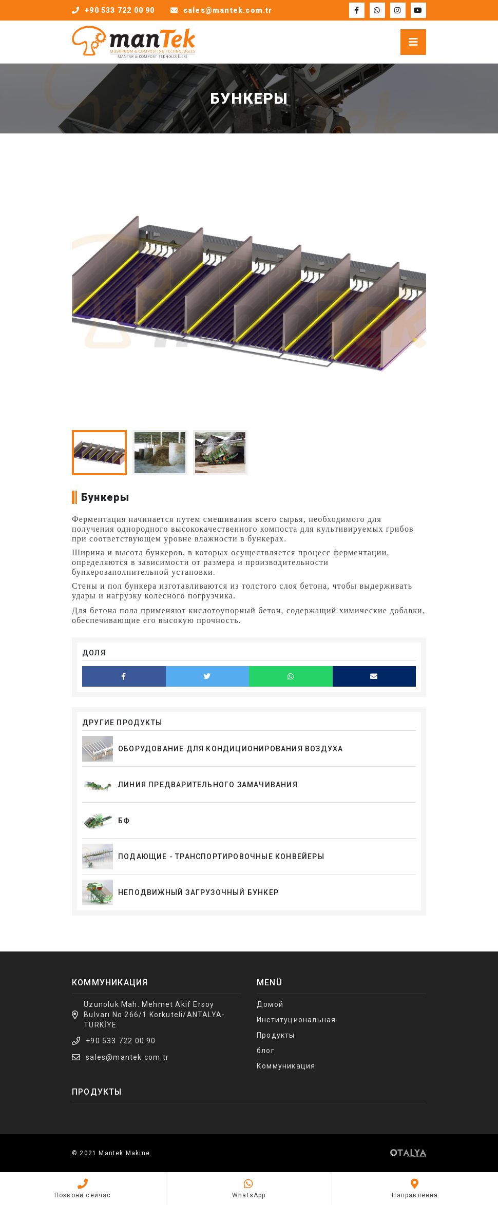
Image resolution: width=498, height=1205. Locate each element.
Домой (270, 1004)
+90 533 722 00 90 (121, 1041)
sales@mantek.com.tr (127, 1057)
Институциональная (296, 1020)
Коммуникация (286, 1066)
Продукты (276, 1035)
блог (266, 1050)
